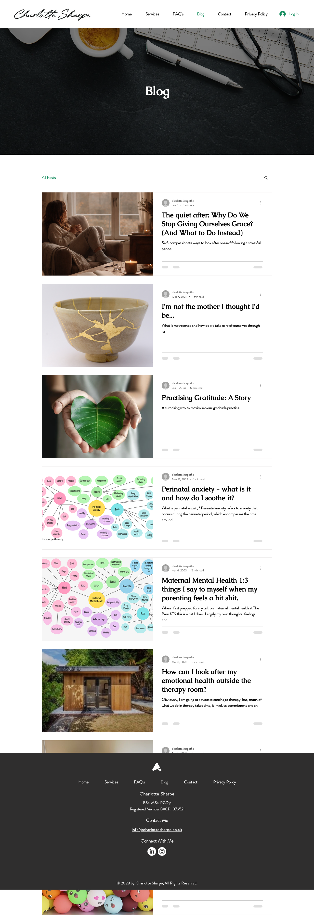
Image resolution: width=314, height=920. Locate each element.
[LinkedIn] (151, 851)
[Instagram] (162, 851)
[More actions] (262, 203)
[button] (266, 178)
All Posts (49, 177)
